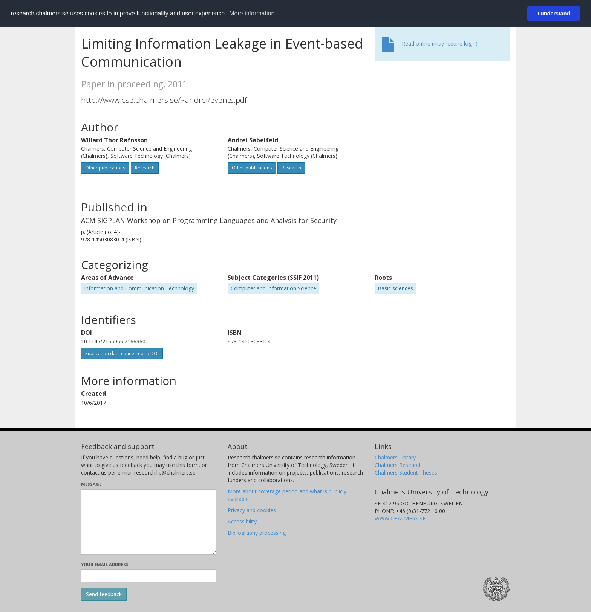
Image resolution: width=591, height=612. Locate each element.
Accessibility (242, 521)
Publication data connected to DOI (122, 353)
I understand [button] (553, 14)
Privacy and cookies (252, 510)
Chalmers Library (395, 457)
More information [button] (251, 13)
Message (91, 484)
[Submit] (104, 594)
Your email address (105, 564)
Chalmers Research (398, 465)
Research (145, 168)
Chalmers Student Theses (406, 472)
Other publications (105, 168)
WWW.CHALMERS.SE (400, 518)
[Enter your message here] (148, 522)
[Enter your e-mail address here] (148, 575)
